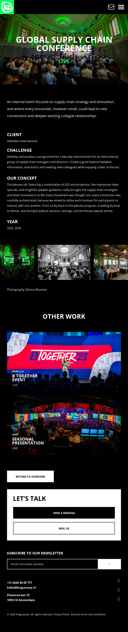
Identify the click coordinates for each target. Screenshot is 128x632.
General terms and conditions (88, 614)
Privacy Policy (61, 614)
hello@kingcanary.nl (21, 588)
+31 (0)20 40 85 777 (19, 583)
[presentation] (5, 262)
